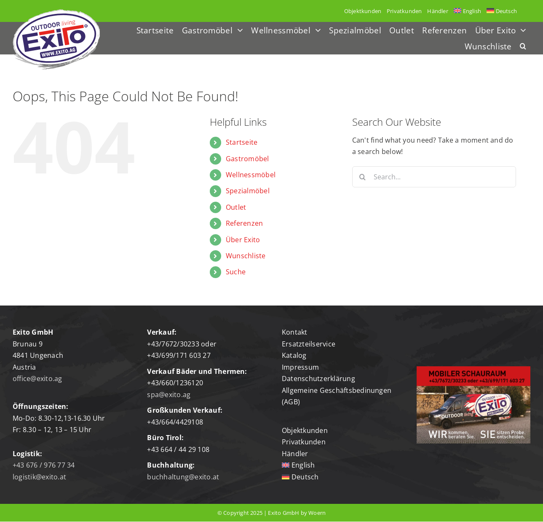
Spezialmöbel (248, 190)
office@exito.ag (37, 378)
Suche (236, 271)
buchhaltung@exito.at (183, 476)
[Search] (362, 176)
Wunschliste (246, 255)
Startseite (241, 142)
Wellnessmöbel (251, 174)
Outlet (236, 207)
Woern (317, 513)
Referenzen (244, 223)
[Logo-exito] (56, 12)
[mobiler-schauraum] (473, 369)
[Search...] (434, 176)
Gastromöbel (247, 158)
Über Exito (243, 239)
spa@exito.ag (168, 394)
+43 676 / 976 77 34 (44, 465)
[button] (523, 46)
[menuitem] (467, 11)
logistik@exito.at (39, 476)
